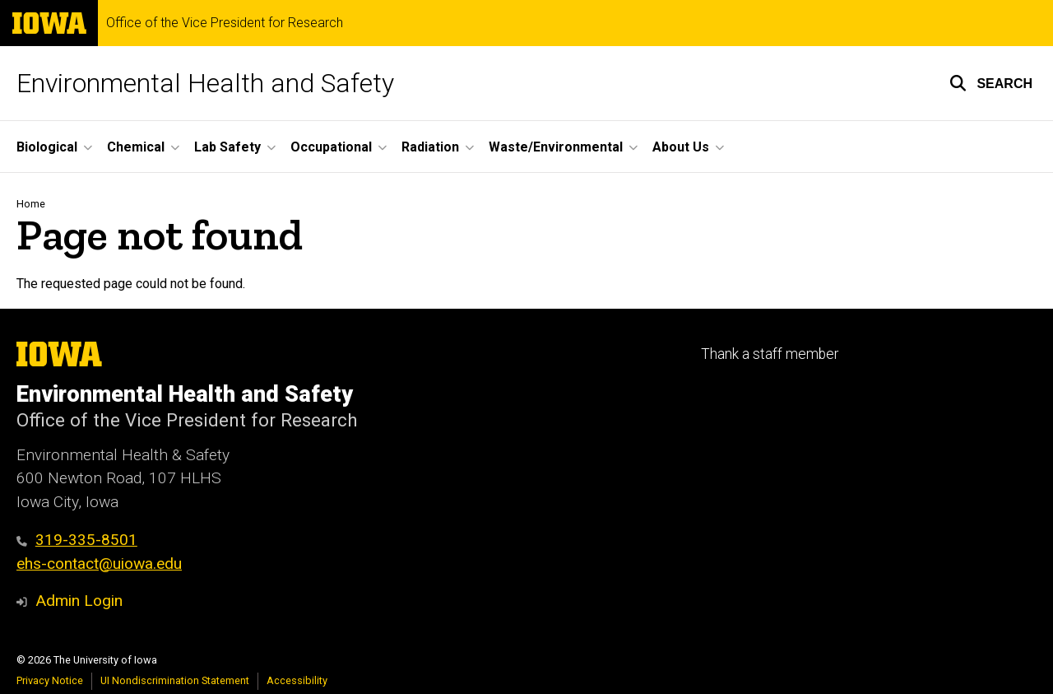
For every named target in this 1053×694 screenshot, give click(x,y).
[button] (991, 83)
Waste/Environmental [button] (556, 147)
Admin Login (79, 600)
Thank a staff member (769, 354)
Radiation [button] (430, 147)
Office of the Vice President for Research (224, 23)
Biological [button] (46, 147)
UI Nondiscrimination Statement (174, 680)
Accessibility (297, 680)
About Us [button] (680, 147)
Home (30, 204)
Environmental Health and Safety (205, 83)
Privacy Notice (49, 680)
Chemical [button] (136, 147)
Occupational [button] (331, 147)
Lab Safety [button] (227, 147)
